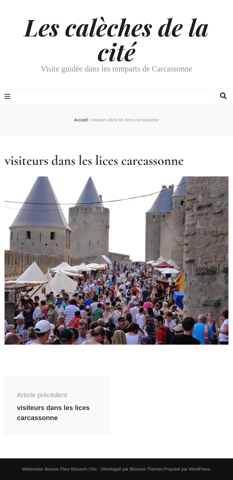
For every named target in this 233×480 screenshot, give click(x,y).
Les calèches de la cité (116, 39)
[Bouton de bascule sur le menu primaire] (8, 96)
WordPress (199, 469)
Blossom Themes (146, 469)
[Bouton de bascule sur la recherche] (223, 95)
